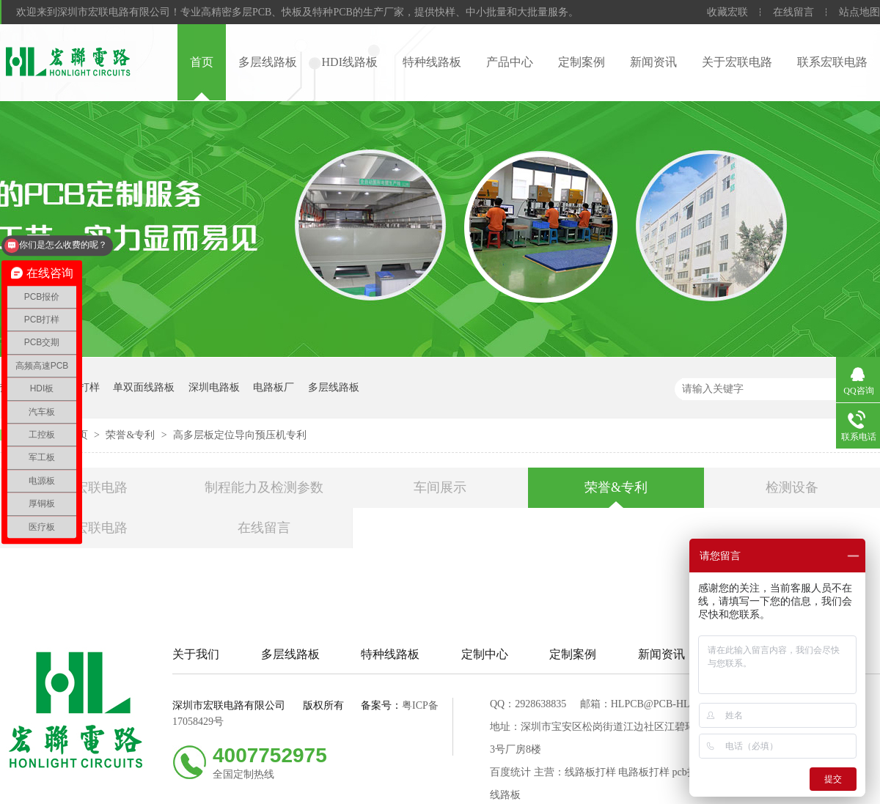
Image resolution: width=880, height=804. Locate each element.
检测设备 (792, 487)
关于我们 (195, 654)
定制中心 (484, 654)
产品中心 (509, 62)
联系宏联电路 (832, 62)
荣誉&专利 (131, 434)
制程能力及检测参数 (264, 487)
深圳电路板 (214, 387)
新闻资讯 (653, 62)
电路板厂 (273, 387)
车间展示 (440, 487)
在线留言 (793, 12)
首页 (201, 62)
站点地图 (859, 12)
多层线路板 (267, 62)
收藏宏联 (727, 12)
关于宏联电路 (737, 62)
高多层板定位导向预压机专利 (240, 434)
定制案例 (581, 62)
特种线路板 (432, 62)
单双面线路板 (144, 387)
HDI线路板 (350, 62)
